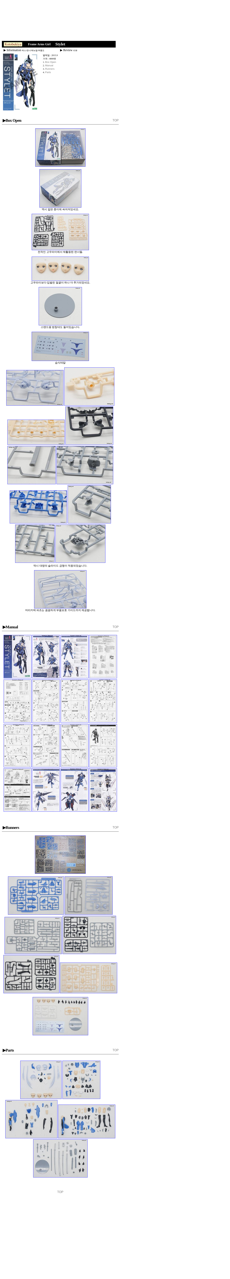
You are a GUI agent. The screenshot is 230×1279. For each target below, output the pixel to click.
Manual (49, 65)
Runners (49, 68)
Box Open (50, 62)
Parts (48, 72)
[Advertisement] (63, 21)
